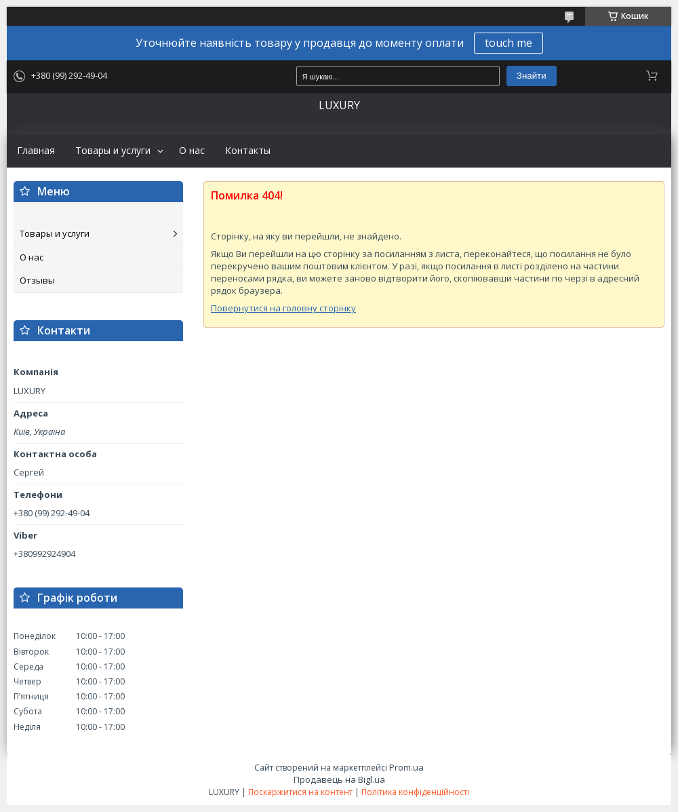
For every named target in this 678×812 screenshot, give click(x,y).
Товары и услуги (113, 150)
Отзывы (37, 280)
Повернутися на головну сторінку (283, 308)
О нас (192, 150)
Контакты (248, 150)
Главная (36, 150)
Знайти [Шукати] (531, 76)
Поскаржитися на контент (300, 792)
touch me (508, 42)
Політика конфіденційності (415, 792)
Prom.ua (406, 767)
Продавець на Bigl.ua (339, 779)
